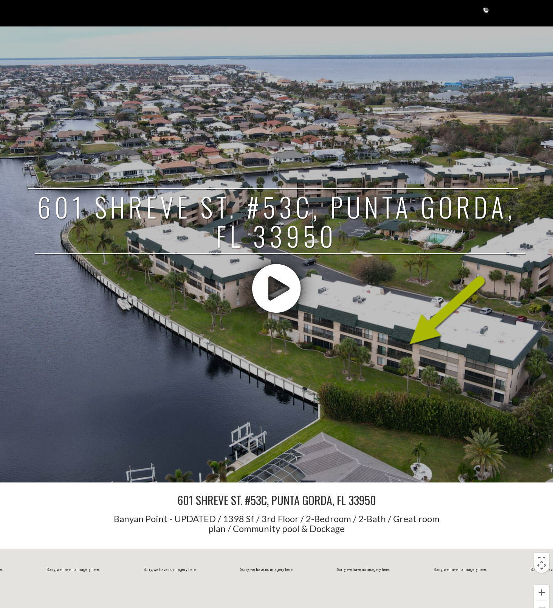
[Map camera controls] (541, 565)
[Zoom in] (541, 592)
